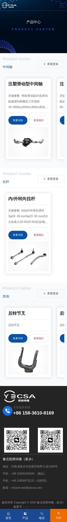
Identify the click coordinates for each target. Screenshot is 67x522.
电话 (42, 515)
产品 (25, 515)
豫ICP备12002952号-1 (39, 506)
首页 (8, 515)
